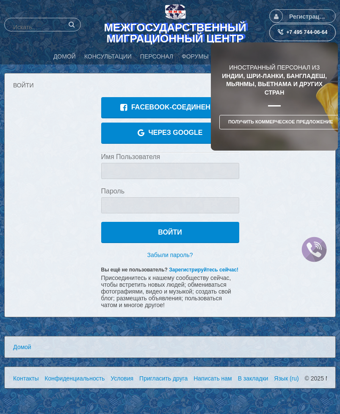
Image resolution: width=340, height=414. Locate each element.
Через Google (170, 133)
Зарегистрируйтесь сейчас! (203, 270)
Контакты (26, 378)
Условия (122, 378)
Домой (22, 347)
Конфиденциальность (74, 378)
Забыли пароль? (170, 255)
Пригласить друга (163, 378)
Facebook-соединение (170, 108)
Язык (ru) (286, 378)
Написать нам (212, 378)
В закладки (253, 378)
